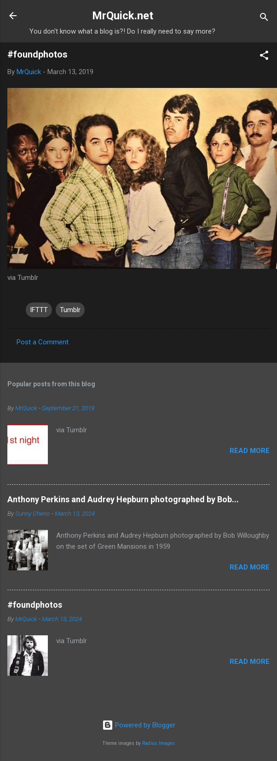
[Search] (264, 19)
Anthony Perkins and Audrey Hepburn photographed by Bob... (123, 499)
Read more (250, 451)
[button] (264, 57)
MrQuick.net (122, 15)
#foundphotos (34, 605)
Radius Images (158, 743)
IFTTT (39, 310)
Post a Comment (43, 342)
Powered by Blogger (138, 725)
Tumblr (70, 310)
